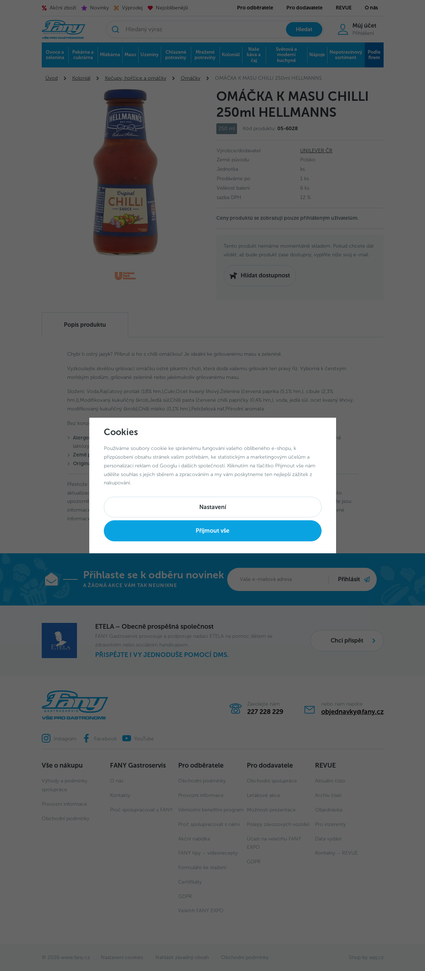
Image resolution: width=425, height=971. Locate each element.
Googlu (168, 465)
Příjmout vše (212, 531)
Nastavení (212, 507)
